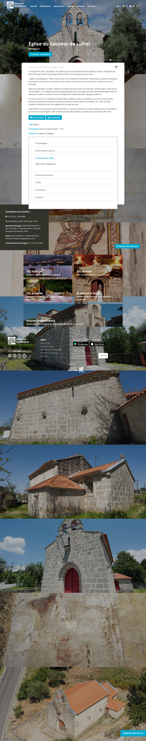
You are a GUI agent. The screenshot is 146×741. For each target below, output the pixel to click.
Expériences (59, 6)
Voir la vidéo (37, 117)
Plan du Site (45, 343)
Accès (38, 182)
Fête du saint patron (45, 150)
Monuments (45, 6)
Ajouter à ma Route (40, 54)
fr (118, 6)
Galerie (70, 6)
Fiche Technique (47, 346)
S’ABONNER (103, 355)
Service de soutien (44, 175)
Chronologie (41, 143)
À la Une (91, 6)
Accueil (34, 6)
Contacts (44, 356)
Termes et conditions (49, 353)
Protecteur (41, 190)
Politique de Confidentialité (51, 349)
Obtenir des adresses (127, 246)
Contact (39, 197)
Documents (54, 117)
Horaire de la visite (45, 158)
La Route (81, 6)
